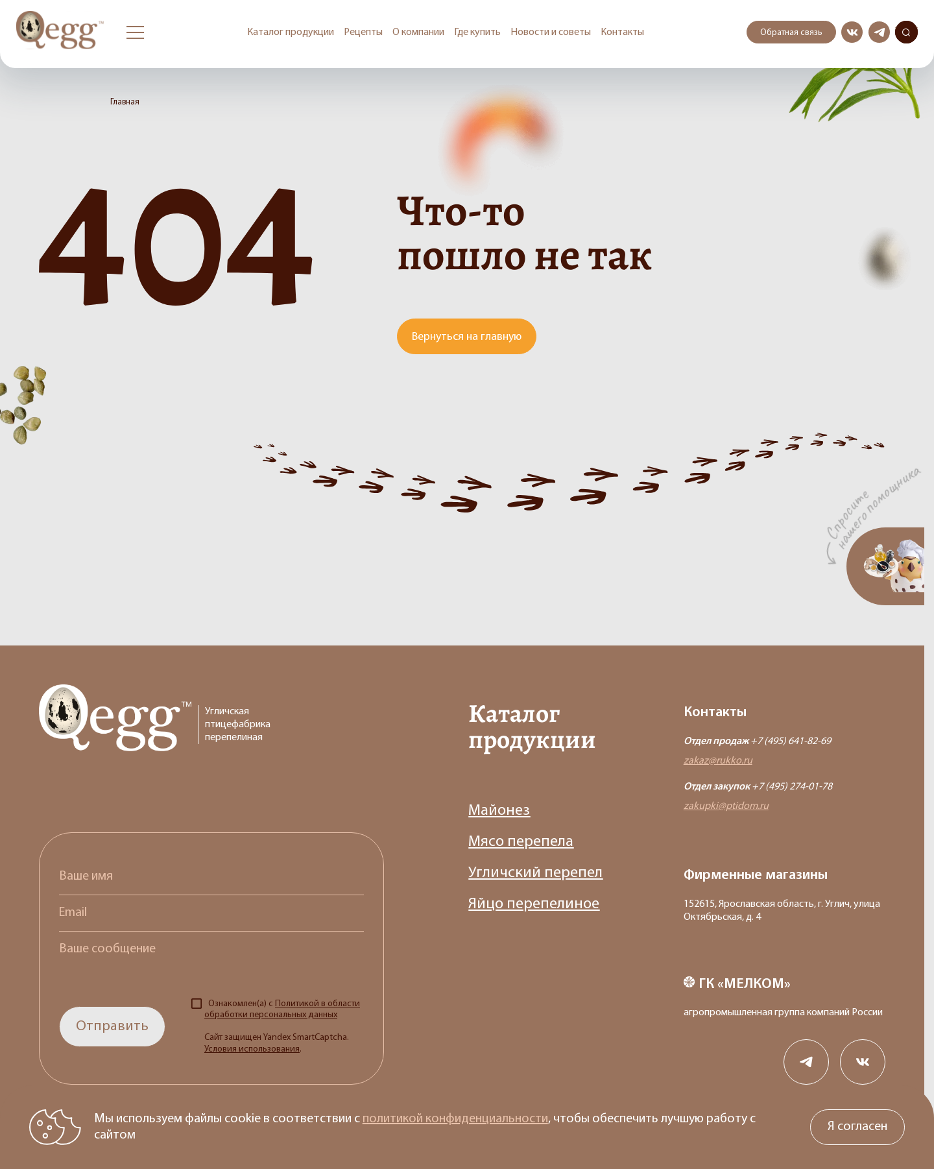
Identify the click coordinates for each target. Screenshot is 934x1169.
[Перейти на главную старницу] (61, 32)
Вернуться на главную (466, 337)
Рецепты (363, 32)
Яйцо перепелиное (533, 904)
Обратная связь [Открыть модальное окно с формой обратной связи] (791, 33)
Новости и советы (550, 32)
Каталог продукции (290, 32)
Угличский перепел (535, 873)
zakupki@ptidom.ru (726, 806)
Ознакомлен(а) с (282, 1026)
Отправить (112, 1026)
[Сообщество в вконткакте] (852, 32)
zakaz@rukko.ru (718, 761)
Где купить (477, 32)
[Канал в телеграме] (879, 32)
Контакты (622, 32)
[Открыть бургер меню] (135, 32)
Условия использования (252, 1049)
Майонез (499, 811)
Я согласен (857, 1126)
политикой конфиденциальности (455, 1119)
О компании (418, 32)
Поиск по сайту (906, 32)
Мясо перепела (520, 842)
